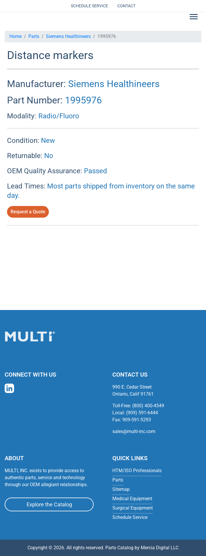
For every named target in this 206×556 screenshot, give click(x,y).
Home (15, 36)
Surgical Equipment (132, 508)
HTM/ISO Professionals (137, 470)
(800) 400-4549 (148, 405)
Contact (126, 6)
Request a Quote (28, 211)
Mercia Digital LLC (159, 547)
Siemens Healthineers (68, 36)
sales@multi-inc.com (133, 431)
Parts (33, 36)
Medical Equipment (132, 498)
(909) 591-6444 (142, 412)
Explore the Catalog (49, 504)
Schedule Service (89, 6)
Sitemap (121, 489)
